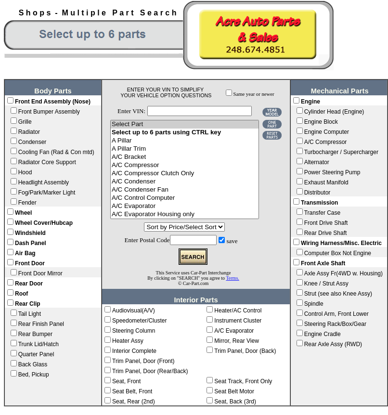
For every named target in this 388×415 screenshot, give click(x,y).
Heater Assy (127, 340)
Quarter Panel (36, 354)
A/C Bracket (185, 157)
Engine (310, 101)
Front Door (30, 263)
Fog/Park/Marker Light (47, 192)
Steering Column (133, 330)
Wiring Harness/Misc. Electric (341, 243)
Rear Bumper (35, 334)
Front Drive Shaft (326, 223)
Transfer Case (322, 212)
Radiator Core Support (47, 162)
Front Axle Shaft (323, 263)
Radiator (29, 132)
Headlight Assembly (43, 182)
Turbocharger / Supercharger (341, 152)
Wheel (23, 212)
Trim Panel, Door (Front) (143, 361)
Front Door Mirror (40, 273)
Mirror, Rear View (236, 340)
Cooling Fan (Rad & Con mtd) (56, 152)
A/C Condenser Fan (185, 190)
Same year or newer (253, 94)
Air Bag (25, 253)
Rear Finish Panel (41, 324)
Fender (27, 202)
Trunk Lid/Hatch (38, 344)
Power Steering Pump (332, 172)
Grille (25, 121)
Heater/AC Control (237, 310)
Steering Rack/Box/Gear (335, 324)
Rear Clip (27, 303)
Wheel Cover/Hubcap (44, 223)
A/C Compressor (185, 165)
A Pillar (185, 141)
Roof (21, 293)
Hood (25, 172)
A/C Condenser (185, 182)
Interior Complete (134, 351)
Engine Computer (326, 132)
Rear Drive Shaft (325, 233)
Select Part (185, 124)
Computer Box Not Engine (337, 253)
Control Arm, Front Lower (336, 314)
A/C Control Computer (185, 198)
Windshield (30, 233)
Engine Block (321, 121)
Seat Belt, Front (132, 391)
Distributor (317, 192)
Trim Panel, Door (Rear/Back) (150, 371)
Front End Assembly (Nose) (53, 101)
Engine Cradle (322, 334)
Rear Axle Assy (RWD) (333, 344)
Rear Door (29, 283)
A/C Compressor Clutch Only (185, 173)
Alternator (316, 162)
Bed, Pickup (33, 374)
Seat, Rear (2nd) (133, 401)
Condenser (32, 142)
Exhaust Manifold (326, 182)
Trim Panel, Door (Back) (245, 351)
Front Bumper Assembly (49, 111)
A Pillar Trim (185, 149)
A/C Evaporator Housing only (185, 214)
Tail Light (29, 314)
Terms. (232, 278)
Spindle (313, 303)
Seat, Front (126, 381)
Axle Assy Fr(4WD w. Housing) (343, 273)
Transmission (319, 202)
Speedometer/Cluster (139, 320)
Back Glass (33, 364)
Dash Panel (30, 243)
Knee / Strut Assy (326, 283)
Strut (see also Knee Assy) (338, 293)
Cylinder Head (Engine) (334, 111)
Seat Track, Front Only (243, 381)
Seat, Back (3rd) (235, 401)
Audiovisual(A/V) (133, 310)
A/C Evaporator (185, 206)
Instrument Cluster (237, 320)
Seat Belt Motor (234, 391)
